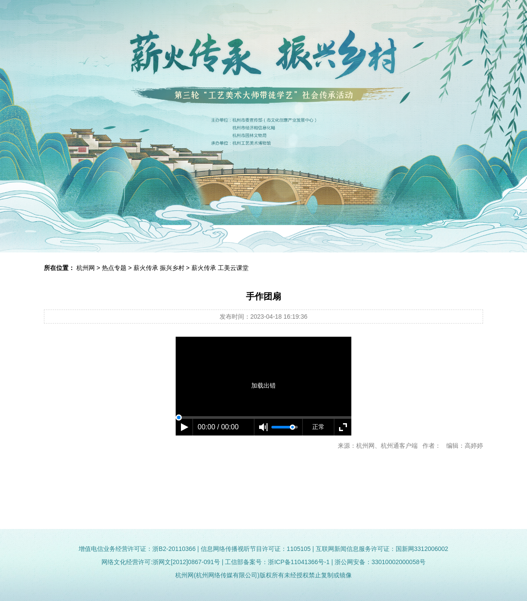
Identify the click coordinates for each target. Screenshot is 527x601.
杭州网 (85, 267)
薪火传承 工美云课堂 (220, 267)
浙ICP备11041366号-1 (298, 561)
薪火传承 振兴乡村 (159, 267)
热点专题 (114, 267)
